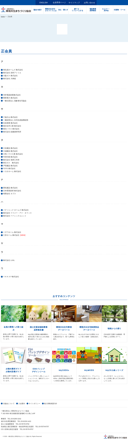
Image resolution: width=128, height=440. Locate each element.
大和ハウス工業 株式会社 (13, 154)
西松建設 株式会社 (10, 188)
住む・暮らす (64, 10)
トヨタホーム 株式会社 (12, 171)
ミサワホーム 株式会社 (12, 232)
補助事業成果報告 (94, 9)
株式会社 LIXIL (9, 260)
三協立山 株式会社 (10, 117)
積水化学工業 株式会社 (12, 126)
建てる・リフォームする (78, 9)
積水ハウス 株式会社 (11, 129)
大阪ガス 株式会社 (10, 76)
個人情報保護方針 (50, 403)
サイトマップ (75, 3)
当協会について (8, 403)
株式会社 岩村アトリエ (12, 73)
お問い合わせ (90, 3)
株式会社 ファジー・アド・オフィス (17, 213)
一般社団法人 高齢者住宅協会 (14, 101)
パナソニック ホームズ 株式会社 (16, 210)
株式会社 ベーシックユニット (14, 216)
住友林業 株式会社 (10, 123)
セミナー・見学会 (107, 9)
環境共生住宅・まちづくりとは (51, 9)
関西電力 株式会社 (10, 98)
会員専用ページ (59, 3)
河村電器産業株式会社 (12, 95)
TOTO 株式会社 (9, 168)
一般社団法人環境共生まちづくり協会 (16, 9)
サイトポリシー (34, 403)
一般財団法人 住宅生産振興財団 (15, 120)
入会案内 (21, 403)
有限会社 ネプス (9, 194)
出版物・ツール (120, 10)
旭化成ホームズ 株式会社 (13, 70)
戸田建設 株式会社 (10, 166)
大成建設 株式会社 (10, 151)
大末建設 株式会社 (10, 148)
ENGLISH (44, 3)
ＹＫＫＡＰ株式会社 (11, 277)
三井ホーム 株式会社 (11, 235)
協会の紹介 (38, 10)
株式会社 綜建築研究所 (12, 132)
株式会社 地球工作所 (11, 160)
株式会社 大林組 (9, 79)
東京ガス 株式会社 (11, 163)
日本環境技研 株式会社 (12, 191)
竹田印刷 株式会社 (10, 157)
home (3, 16)
